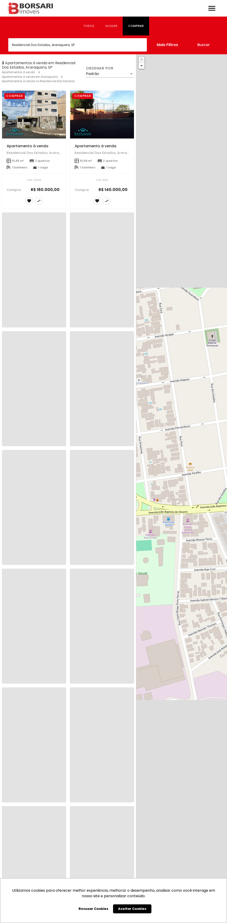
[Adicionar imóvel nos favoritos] (29, 201)
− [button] (141, 66)
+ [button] (141, 59)
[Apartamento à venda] (34, 114)
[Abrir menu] (211, 8)
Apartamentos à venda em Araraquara (30, 77)
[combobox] (77, 45)
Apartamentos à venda (18, 72)
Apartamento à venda (27, 146)
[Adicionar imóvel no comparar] (39, 201)
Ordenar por (100, 68)
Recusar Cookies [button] (93, 908)
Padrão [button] (92, 73)
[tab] (89, 26)
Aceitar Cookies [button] (132, 908)
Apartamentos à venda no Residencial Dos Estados (38, 81)
